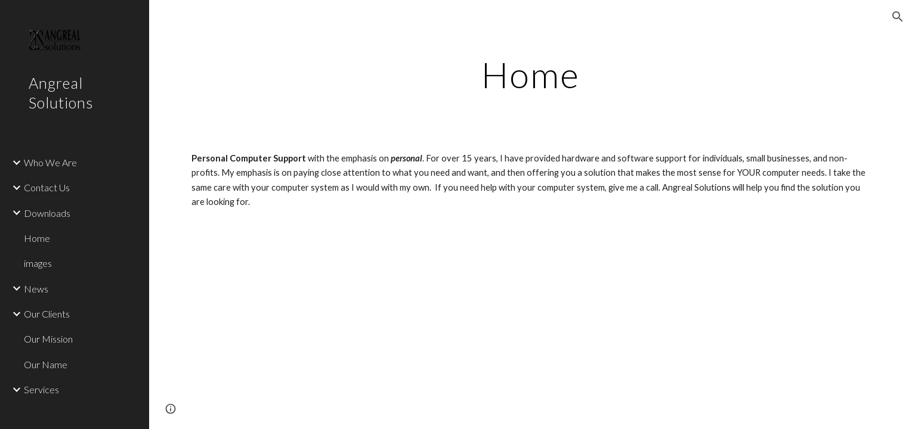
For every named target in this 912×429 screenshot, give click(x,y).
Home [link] (37, 238)
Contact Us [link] (47, 187)
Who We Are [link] (50, 162)
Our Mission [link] (48, 338)
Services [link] (41, 389)
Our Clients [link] (47, 313)
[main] (530, 74)
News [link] (36, 288)
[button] (897, 16)
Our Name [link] (45, 364)
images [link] (38, 263)
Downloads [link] (47, 213)
